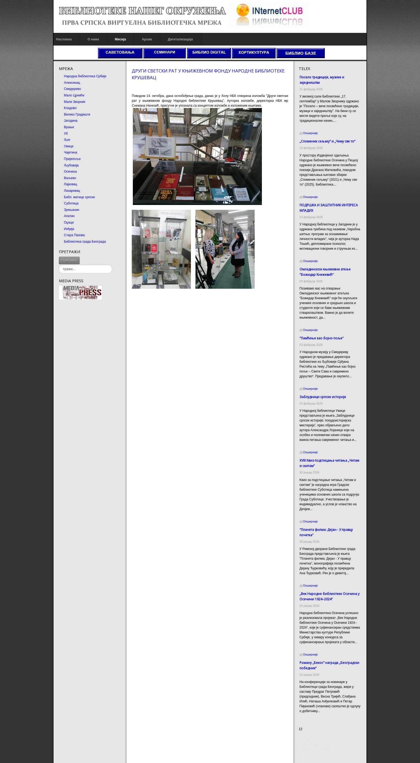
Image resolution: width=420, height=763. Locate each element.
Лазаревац (71, 191)
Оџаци (68, 222)
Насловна (63, 39)
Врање (68, 127)
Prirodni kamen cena (314, 739)
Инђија (68, 229)
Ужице (68, 146)
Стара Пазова (73, 235)
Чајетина (69, 152)
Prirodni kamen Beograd (316, 749)
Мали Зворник (73, 102)
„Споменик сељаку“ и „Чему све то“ (327, 141)
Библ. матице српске (78, 197)
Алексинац (71, 83)
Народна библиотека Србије (84, 76)
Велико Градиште (76, 114)
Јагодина (70, 121)
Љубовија (70, 165)
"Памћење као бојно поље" (322, 338)
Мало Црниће (73, 95)
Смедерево (71, 89)
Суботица (70, 203)
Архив (146, 39)
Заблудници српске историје (323, 397)
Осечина (69, 171)
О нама (92, 39)
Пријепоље (71, 159)
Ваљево (69, 178)
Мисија (119, 39)
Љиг (66, 140)
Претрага (68, 260)
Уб (65, 133)
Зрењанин (71, 210)
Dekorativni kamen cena (316, 744)
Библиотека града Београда (84, 241)
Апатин (68, 216)
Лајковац (69, 184)
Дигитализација (179, 39)
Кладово (69, 108)
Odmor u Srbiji (309, 754)
